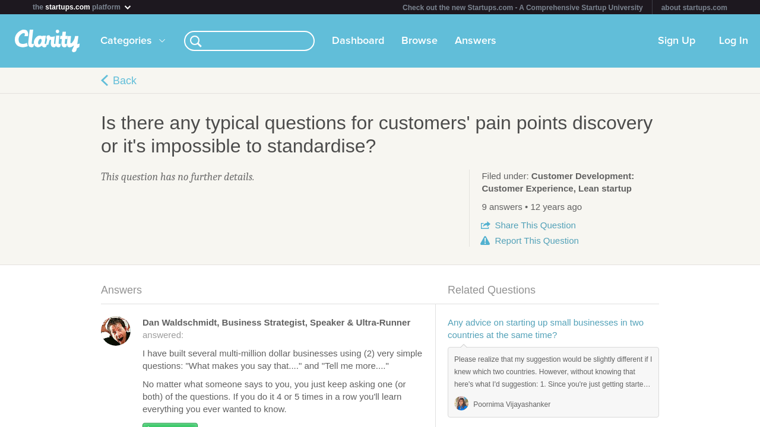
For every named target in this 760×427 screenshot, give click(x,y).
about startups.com (694, 8)
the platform (82, 7)
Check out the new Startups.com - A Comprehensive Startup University (523, 8)
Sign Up (676, 41)
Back (125, 81)
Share (535, 225)
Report (536, 240)
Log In (733, 41)
